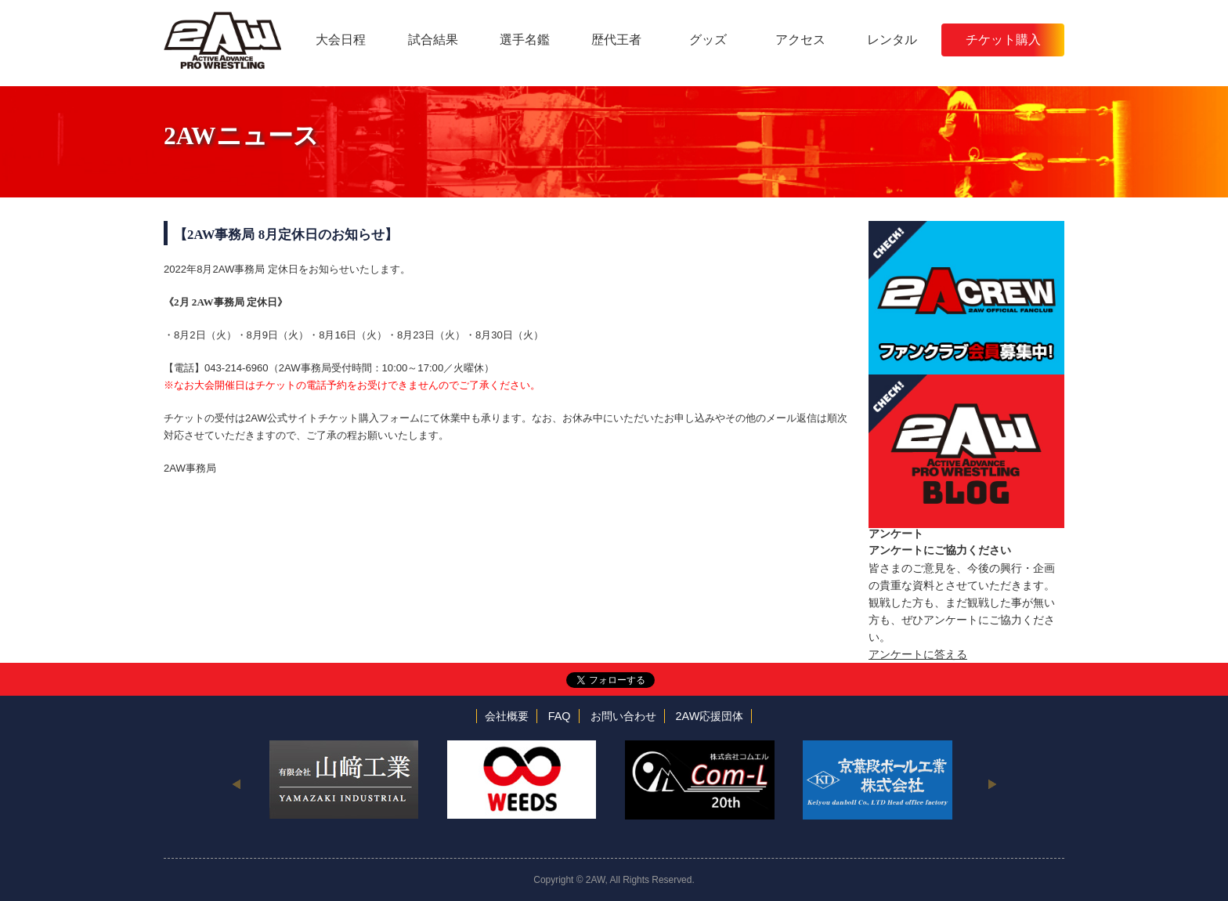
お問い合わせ (623, 716)
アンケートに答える (918, 654)
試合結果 (433, 39)
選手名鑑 (525, 39)
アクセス (800, 39)
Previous (236, 783)
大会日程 (341, 39)
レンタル (892, 39)
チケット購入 (1003, 39)
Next (992, 783)
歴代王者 (616, 39)
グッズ (708, 39)
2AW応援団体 (710, 716)
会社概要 (507, 716)
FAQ (559, 716)
